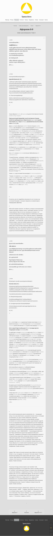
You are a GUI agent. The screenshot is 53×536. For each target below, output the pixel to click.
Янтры (11, 19)
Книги (46, 19)
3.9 (44, 239)
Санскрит (41, 19)
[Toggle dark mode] (50, 530)
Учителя (22, 19)
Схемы (36, 19)
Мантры (7, 19)
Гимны (26, 19)
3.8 (44, 38)
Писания (16, 19)
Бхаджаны (31, 19)
